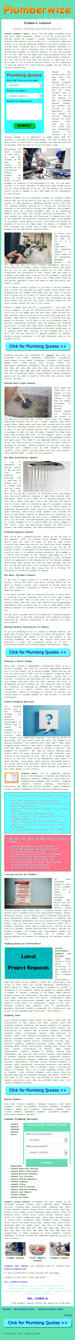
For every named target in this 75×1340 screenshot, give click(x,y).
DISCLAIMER (67, 18)
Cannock (50, 355)
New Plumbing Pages (24, 1309)
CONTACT (58, 18)
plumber (22, 52)
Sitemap (7, 1309)
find (12, 1104)
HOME (39, 18)
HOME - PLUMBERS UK (37, 1298)
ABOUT (52, 18)
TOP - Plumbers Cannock (15, 1282)
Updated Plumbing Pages (50, 1309)
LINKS (45, 18)
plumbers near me (45, 1001)
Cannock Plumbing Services (21, 1119)
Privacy (68, 1315)
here (56, 555)
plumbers (8, 183)
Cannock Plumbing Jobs (15, 1269)
